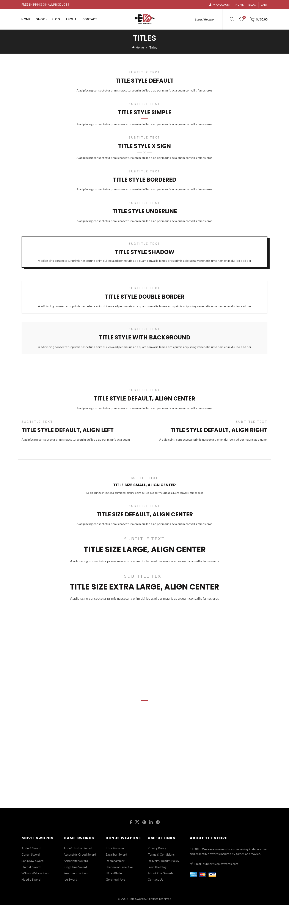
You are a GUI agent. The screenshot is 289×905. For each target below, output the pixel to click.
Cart (264, 4)
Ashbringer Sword (76, 860)
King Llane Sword (75, 866)
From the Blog (157, 866)
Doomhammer (115, 860)
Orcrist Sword (31, 866)
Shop (40, 19)
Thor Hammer (115, 848)
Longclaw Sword (33, 860)
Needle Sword (31, 879)
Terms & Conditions (161, 854)
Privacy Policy (157, 848)
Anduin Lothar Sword (78, 848)
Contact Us (155, 879)
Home (240, 4)
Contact (89, 19)
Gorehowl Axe (115, 879)
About (71, 19)
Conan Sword (31, 854)
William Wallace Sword (36, 873)
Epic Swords (137, 898)
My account (220, 4)
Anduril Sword (31, 848)
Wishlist (244, 17)
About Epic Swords (160, 873)
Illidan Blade (114, 873)
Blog (252, 4)
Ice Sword (70, 879)
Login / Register (205, 19)
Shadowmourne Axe (119, 866)
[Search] (232, 19)
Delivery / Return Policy (163, 860)
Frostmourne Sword (77, 873)
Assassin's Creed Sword (80, 854)
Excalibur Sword (116, 854)
